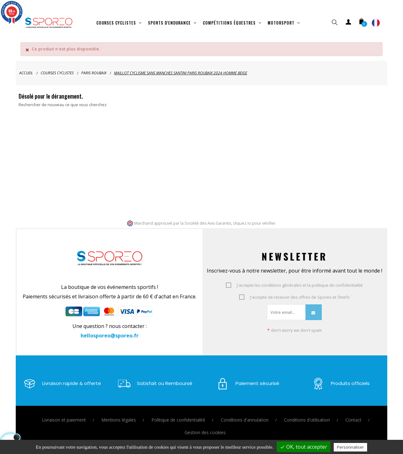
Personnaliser (350, 447)
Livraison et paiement (64, 414)
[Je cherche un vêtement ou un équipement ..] (50, 114)
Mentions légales (118, 414)
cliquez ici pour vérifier (254, 218)
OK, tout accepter (303, 446)
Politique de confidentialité (178, 414)
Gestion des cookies (205, 427)
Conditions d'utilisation (307, 414)
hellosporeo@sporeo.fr (110, 330)
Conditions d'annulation (245, 414)
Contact (353, 414)
